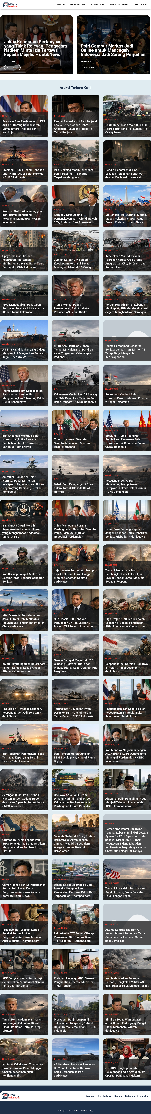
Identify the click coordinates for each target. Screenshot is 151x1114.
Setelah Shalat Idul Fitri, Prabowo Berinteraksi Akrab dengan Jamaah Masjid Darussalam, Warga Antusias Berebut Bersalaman (75, 844)
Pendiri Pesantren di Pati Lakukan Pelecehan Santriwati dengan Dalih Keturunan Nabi (124, 173)
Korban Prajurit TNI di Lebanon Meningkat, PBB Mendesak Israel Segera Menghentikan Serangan (126, 308)
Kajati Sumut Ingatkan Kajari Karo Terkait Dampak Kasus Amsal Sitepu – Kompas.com (24, 667)
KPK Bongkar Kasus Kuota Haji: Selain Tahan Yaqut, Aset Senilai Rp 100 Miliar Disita (23, 982)
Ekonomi (61, 5)
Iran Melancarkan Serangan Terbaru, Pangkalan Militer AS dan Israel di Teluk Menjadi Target (127, 982)
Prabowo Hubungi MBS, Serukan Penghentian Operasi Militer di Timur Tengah (74, 982)
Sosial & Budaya (141, 5)
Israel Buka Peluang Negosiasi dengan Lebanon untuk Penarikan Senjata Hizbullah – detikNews (126, 533)
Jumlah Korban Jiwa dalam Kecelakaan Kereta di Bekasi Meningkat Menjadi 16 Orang (72, 263)
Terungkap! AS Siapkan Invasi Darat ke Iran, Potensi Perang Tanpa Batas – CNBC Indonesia (74, 712)
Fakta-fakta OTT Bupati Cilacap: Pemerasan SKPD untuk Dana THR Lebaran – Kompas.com (74, 937)
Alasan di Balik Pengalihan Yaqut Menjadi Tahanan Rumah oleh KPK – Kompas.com (126, 802)
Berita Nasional (78, 5)
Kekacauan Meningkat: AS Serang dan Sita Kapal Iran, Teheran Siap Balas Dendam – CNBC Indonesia (75, 398)
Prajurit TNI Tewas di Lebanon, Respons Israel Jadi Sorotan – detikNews (22, 712)
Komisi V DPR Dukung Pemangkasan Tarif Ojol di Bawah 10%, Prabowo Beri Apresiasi (75, 218)
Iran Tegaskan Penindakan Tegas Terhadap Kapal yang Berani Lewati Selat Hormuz (23, 757)
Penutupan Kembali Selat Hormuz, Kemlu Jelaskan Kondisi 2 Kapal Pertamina (126, 398)
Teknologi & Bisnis (119, 5)
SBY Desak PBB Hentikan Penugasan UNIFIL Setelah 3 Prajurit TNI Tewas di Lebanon (73, 622)
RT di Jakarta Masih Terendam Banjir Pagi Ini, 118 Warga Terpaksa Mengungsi (73, 173)
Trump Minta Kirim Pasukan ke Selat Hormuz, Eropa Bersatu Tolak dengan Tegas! (125, 892)
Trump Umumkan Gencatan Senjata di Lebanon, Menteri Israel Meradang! (72, 443)
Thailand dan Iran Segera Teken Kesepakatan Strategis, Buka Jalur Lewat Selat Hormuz (125, 712)
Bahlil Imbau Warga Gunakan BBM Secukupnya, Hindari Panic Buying (74, 757)
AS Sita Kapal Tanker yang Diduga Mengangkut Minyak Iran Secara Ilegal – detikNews (23, 353)
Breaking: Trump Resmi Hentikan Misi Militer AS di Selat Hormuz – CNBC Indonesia (23, 173)
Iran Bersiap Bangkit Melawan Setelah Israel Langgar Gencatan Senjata (23, 577)
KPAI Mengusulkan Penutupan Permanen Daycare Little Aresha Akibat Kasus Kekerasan (23, 308)
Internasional (98, 5)
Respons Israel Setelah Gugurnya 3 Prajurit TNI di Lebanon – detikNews (126, 667)
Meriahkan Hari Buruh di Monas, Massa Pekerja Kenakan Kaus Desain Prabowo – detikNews (126, 218)
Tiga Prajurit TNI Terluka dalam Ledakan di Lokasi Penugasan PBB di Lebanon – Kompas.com (125, 622)
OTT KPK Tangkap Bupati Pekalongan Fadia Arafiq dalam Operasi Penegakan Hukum (125, 1071)
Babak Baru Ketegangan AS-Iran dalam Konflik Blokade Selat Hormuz (74, 488)
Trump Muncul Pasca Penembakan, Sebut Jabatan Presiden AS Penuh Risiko (72, 308)
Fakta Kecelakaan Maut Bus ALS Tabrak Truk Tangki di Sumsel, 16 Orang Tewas (126, 128)
